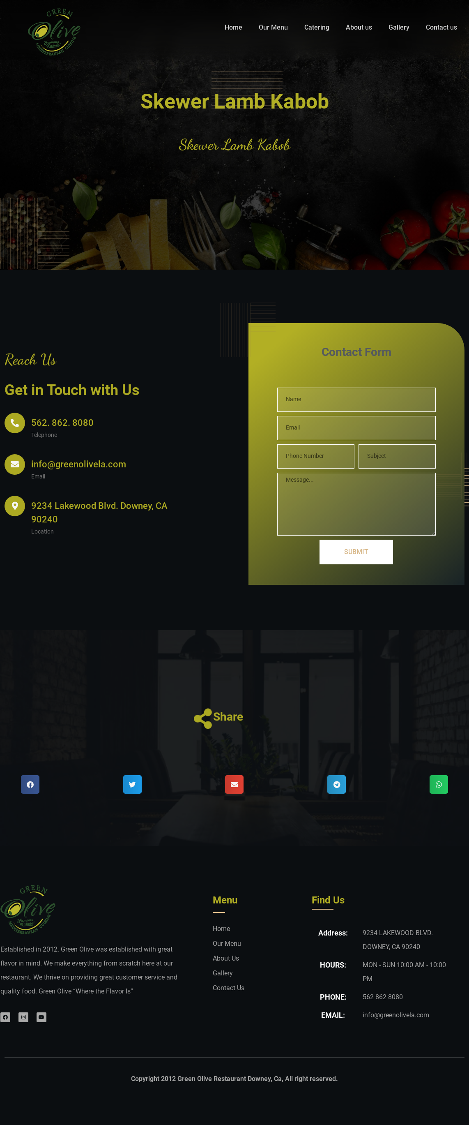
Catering (316, 27)
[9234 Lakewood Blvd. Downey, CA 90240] (15, 558)
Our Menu (273, 27)
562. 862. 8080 (62, 467)
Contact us (441, 27)
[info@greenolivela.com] (15, 508)
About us (359, 27)
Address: (333, 959)
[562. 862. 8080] (15, 467)
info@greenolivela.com (78, 508)
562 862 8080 (383, 1024)
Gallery (399, 27)
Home (233, 27)
